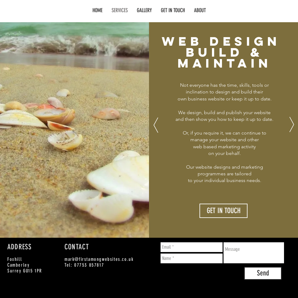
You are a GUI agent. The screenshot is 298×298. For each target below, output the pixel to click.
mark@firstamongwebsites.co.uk (98, 259)
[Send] (263, 273)
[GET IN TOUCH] (223, 211)
